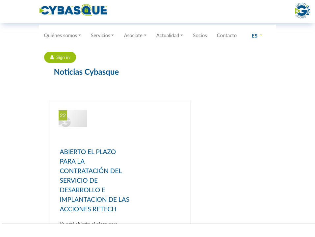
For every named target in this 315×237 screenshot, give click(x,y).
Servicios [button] (100, 35)
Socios (200, 35)
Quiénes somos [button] (60, 35)
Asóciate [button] (133, 35)
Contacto (227, 35)
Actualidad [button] (167, 35)
